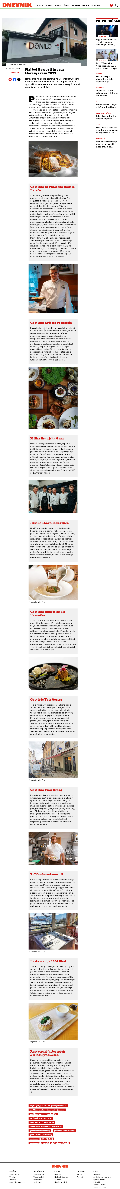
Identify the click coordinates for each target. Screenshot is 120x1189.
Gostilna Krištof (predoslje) (43, 1114)
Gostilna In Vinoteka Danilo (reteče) (47, 1110)
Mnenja (58, 5)
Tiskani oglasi (38, 1177)
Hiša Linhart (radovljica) (42, 1122)
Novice (39, 5)
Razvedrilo (58, 1180)
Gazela (79, 1175)
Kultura (85, 5)
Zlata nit (80, 1177)
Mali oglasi (37, 1182)
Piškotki (96, 1182)
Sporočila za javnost (17, 1182)
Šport (66, 5)
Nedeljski (75, 5)
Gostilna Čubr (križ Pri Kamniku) (46, 1126)
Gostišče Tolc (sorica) (40, 1130)
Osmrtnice (37, 1180)
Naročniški (97, 1175)
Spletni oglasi (38, 1175)
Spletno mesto (99, 1180)
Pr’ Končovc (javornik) (41, 1135)
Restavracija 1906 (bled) (41, 1139)
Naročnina (95, 5)
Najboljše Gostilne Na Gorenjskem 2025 (48, 1105)
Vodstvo (12, 1177)
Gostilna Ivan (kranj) (64, 1130)
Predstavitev (14, 1175)
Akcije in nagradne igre (102, 1177)
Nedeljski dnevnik (61, 1177)
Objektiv (49, 5)
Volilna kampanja (99, 1187)
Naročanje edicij (60, 1182)
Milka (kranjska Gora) (41, 1118)
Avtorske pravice (100, 1185)
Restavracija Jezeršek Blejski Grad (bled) (49, 1143)
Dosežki (12, 1180)
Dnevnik (57, 1175)
